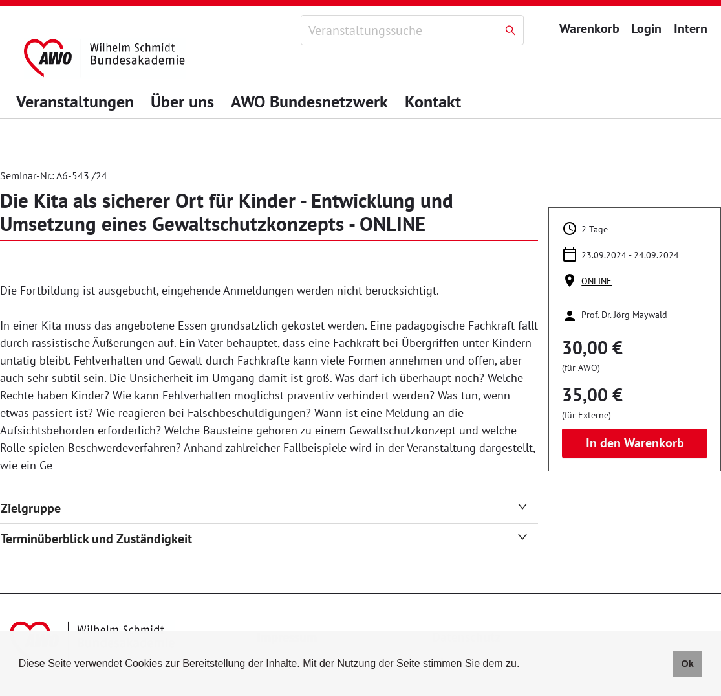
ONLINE (596, 281)
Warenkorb (589, 28)
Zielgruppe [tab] (264, 508)
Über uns (182, 101)
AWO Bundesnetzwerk (309, 101)
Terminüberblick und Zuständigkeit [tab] (264, 538)
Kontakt (433, 101)
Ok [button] (687, 663)
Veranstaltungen (75, 101)
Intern (689, 28)
